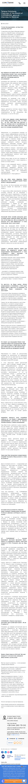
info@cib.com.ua (15, 734)
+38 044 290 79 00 (16, 725)
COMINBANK (11, 738)
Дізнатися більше (14, 778)
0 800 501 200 (14, 718)
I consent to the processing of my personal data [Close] (14, 781)
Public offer (4, 762)
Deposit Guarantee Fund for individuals (20, 758)
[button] (2, 781)
